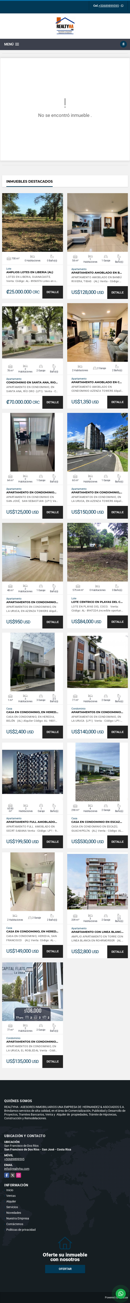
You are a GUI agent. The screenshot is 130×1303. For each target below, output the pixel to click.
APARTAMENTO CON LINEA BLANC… (97, 931)
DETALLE (53, 292)
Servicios (12, 1207)
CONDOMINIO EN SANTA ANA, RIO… (32, 382)
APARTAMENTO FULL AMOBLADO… (31, 821)
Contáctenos (14, 1224)
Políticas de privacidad (21, 1229)
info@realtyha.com (16, 1168)
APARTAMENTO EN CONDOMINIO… (31, 492)
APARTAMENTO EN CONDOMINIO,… (96, 492)
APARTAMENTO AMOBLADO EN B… (96, 272)
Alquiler (11, 1201)
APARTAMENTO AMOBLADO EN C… (96, 382)
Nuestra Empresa (17, 1218)
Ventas (11, 1195)
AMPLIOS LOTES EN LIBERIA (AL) (29, 272)
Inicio (9, 1190)
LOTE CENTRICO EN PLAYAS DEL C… (97, 602)
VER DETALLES (32, 222)
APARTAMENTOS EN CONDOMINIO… (32, 602)
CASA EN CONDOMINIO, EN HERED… (32, 712)
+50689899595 (109, 5)
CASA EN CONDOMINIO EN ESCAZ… (96, 821)
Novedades (13, 1212)
